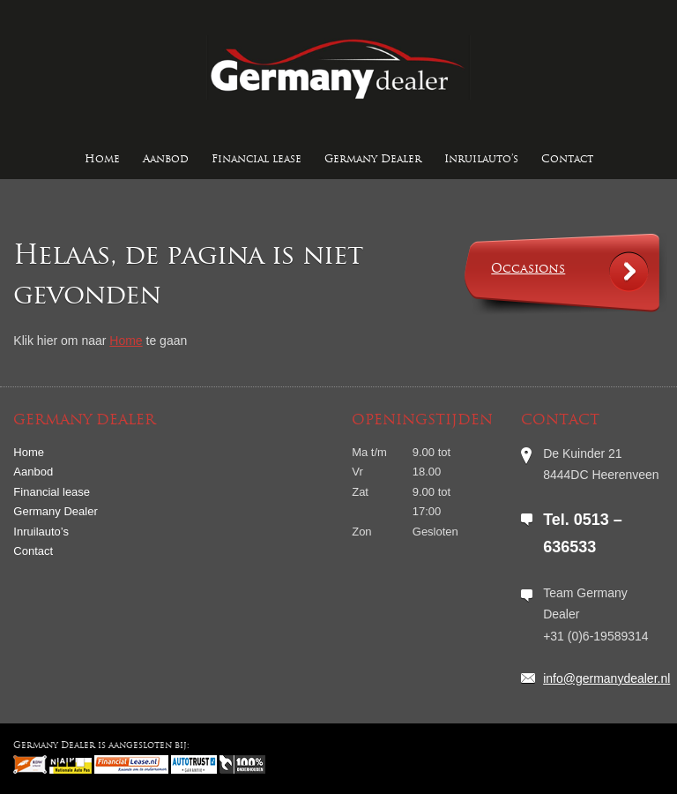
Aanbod (166, 159)
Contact (567, 159)
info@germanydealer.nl (606, 678)
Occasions (528, 269)
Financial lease (256, 159)
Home (102, 159)
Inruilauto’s (481, 159)
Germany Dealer (372, 159)
